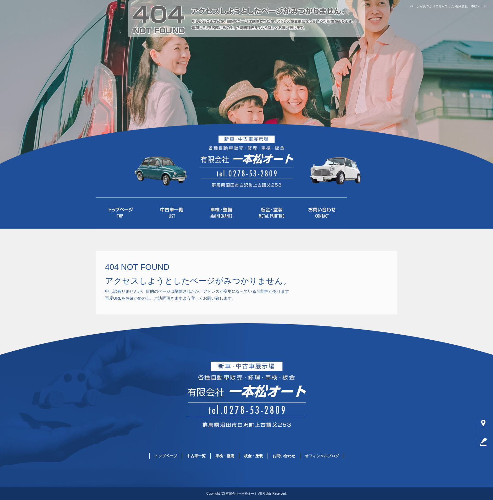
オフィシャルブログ (322, 456)
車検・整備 (221, 213)
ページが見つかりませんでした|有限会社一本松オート (448, 6)
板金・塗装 (271, 213)
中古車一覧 (171, 213)
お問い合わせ (322, 213)
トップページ (121, 213)
